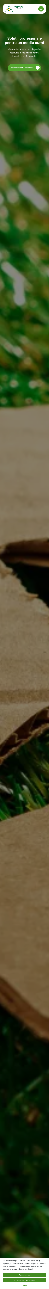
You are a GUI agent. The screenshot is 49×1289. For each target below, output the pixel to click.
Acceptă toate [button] (24, 1275)
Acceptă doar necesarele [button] (24, 1280)
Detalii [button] (24, 1286)
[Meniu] (41, 8)
